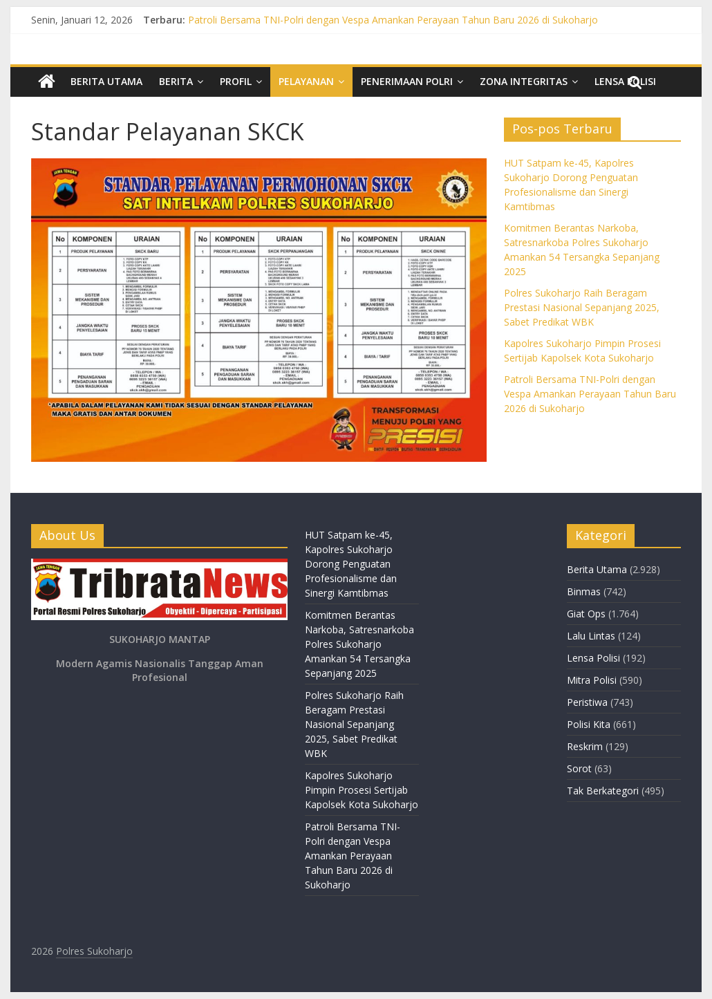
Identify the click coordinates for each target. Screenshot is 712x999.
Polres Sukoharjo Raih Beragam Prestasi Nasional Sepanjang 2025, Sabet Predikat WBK (581, 307)
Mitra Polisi (592, 680)
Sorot (579, 768)
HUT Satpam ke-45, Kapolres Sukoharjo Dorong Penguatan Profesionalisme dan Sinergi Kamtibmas (351, 563)
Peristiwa (587, 702)
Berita (176, 81)
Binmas (584, 591)
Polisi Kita (588, 724)
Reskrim (585, 746)
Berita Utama (106, 81)
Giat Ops (586, 613)
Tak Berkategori (603, 790)
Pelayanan (306, 81)
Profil (236, 81)
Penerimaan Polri (407, 81)
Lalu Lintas (591, 635)
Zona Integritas (524, 81)
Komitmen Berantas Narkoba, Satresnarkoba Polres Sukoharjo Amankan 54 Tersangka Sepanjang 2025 (359, 644)
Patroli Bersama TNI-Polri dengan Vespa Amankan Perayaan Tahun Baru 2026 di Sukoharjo (393, 19)
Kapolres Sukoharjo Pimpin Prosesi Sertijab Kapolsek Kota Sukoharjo (361, 790)
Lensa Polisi (593, 657)
